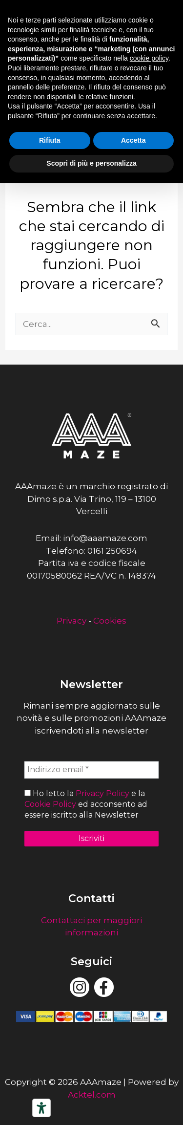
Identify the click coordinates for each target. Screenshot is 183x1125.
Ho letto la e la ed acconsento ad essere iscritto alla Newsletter (85, 804)
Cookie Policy (50, 804)
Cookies (109, 621)
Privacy (71, 621)
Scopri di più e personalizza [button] (91, 163)
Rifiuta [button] (50, 140)
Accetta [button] (133, 140)
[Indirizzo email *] (91, 769)
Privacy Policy (102, 793)
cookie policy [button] (149, 58)
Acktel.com (92, 1095)
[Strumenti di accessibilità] (41, 1108)
